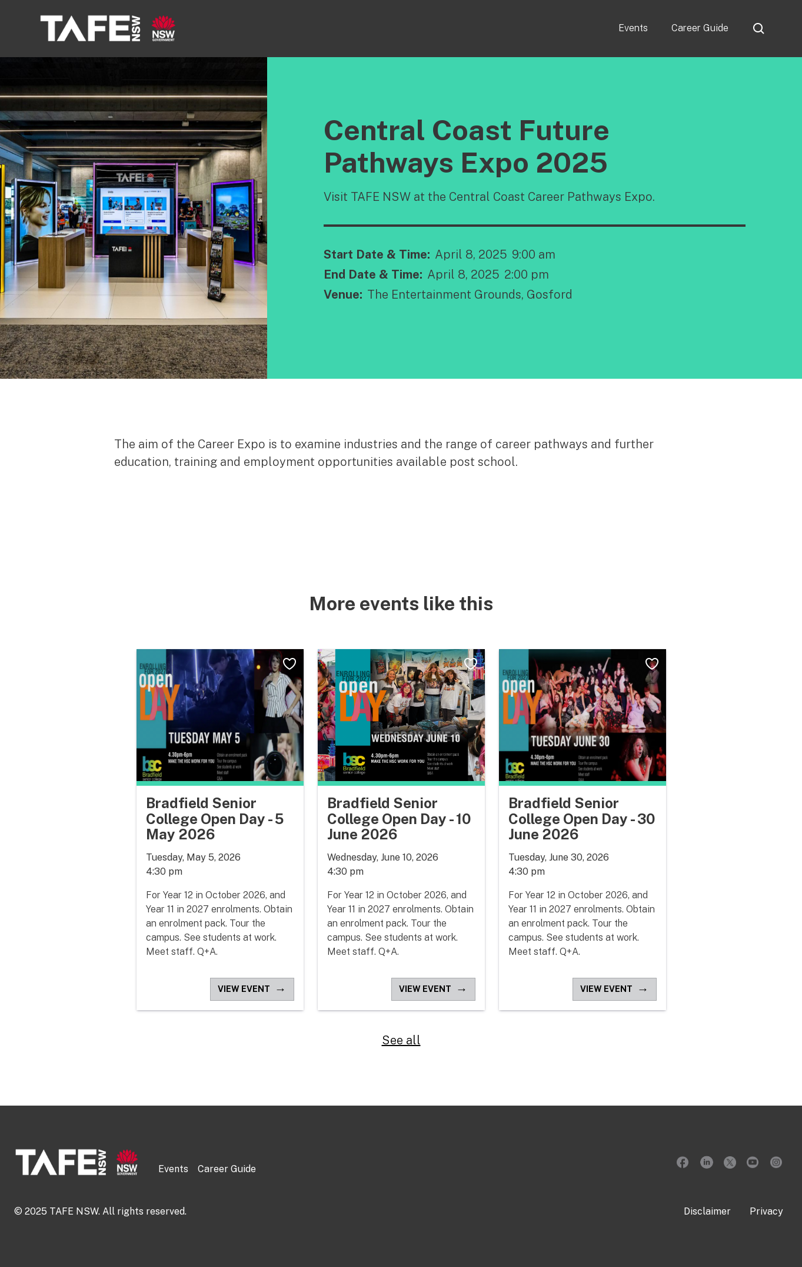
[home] (108, 28)
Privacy (766, 1211)
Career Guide (699, 28)
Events (633, 28)
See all (401, 1040)
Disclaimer (707, 1211)
